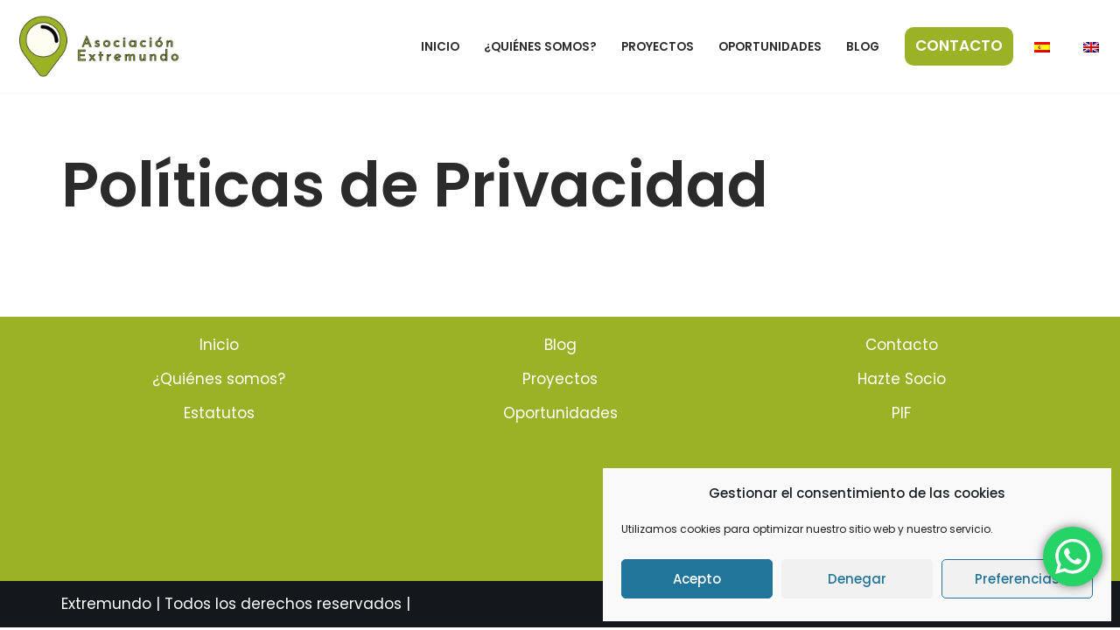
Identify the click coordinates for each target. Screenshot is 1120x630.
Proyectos (657, 46)
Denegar (857, 579)
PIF (901, 415)
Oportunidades (770, 46)
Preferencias (1017, 579)
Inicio (440, 46)
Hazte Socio (902, 381)
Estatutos (219, 415)
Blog (862, 46)
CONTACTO (959, 45)
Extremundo (106, 606)
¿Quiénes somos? (540, 46)
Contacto (901, 347)
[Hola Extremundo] (99, 46)
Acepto (697, 579)
